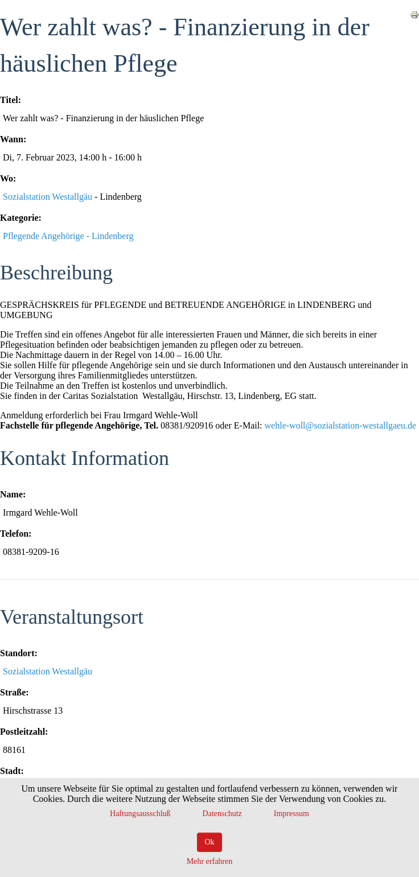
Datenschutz (222, 813)
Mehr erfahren (209, 861)
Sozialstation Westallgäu (47, 196)
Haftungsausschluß (140, 813)
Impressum (291, 813)
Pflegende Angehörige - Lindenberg (68, 236)
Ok (209, 842)
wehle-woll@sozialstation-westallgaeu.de (341, 425)
